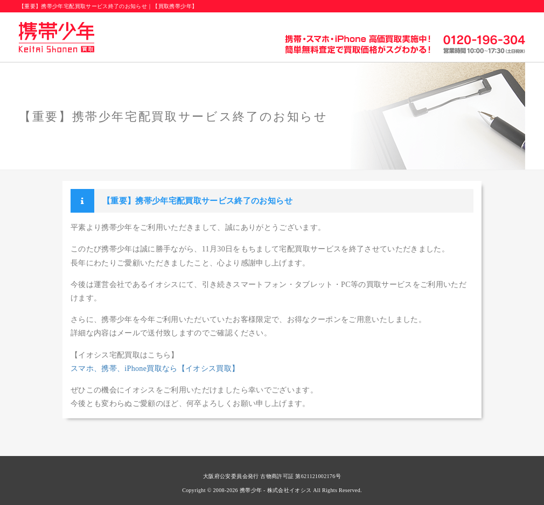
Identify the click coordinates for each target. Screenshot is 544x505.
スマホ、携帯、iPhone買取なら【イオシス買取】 (155, 368)
